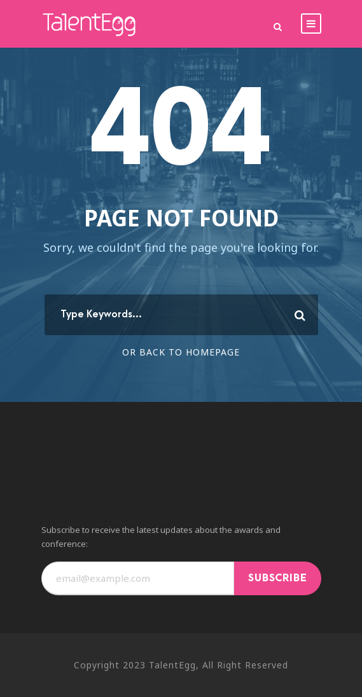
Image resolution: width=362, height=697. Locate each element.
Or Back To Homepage (181, 352)
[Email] (138, 578)
